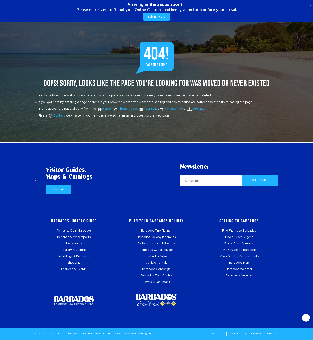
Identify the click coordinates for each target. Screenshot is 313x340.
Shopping (74, 262)
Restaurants (73, 243)
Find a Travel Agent (239, 237)
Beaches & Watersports (74, 237)
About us (218, 333)
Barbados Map (239, 262)
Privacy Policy (238, 333)
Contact (56, 115)
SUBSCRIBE (260, 180)
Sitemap (272, 333)
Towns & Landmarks (156, 282)
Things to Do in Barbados (74, 230)
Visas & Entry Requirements (239, 256)
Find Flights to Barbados (239, 230)
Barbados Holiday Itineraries (156, 237)
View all (58, 189)
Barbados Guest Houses (156, 250)
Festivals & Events (74, 269)
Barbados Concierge (156, 269)
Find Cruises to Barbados (239, 250)
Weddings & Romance (73, 256)
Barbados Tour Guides (156, 275)
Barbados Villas (156, 256)
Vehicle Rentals (156, 262)
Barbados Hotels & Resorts (156, 243)
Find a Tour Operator (239, 243)
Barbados (94, 333)
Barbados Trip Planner (156, 230)
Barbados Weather (239, 269)
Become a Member (239, 275)
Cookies (256, 333)
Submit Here (156, 16)
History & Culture (74, 250)
